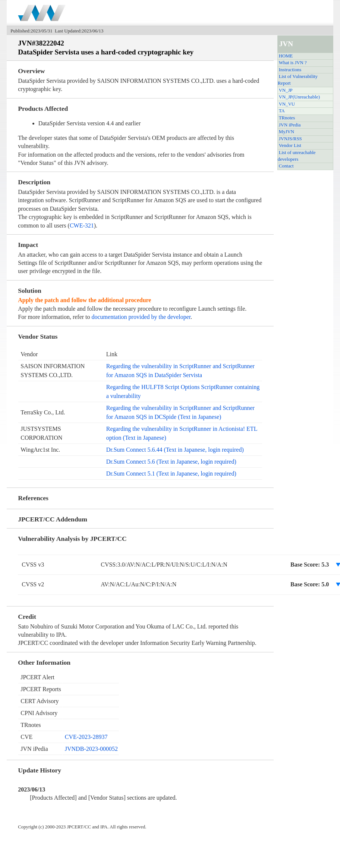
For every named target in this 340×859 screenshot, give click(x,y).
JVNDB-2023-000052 (91, 749)
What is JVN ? (293, 62)
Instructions (290, 69)
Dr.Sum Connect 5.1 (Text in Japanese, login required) (171, 473)
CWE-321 (82, 225)
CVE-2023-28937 (86, 737)
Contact (286, 166)
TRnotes (287, 117)
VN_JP (286, 90)
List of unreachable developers (297, 156)
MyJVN (286, 131)
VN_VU (287, 104)
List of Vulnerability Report (298, 80)
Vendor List (290, 145)
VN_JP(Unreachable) (299, 97)
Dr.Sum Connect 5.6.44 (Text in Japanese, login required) (175, 449)
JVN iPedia (290, 125)
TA (282, 110)
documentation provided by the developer (141, 317)
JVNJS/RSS (290, 138)
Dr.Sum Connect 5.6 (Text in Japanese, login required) (171, 461)
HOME (286, 56)
